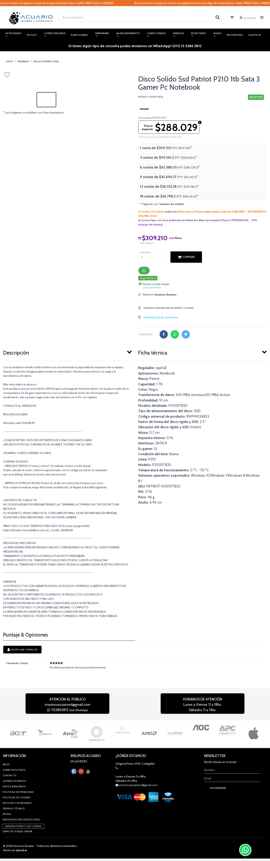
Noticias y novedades (17, 776)
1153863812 (67, 710)
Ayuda (7, 787)
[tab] (67, 352)
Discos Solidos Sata (46, 61)
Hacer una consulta (22, 650)
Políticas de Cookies (17, 771)
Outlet (32, 34)
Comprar (186, 257)
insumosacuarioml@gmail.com (67, 705)
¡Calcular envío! (152, 287)
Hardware (102, 33)
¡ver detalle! (146, 243)
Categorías (13, 33)
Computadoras (55, 33)
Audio (217, 33)
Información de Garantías (161, 317)
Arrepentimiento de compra (23, 800)
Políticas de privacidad (18, 765)
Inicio (9, 61)
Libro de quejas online (17, 805)
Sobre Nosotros (14, 743)
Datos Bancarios (14, 760)
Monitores (198, 33)
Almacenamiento (128, 33)
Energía (178, 33)
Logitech (254, 34)
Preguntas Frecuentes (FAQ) (21, 793)
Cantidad (145, 252)
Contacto (9, 749)
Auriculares (79, 34)
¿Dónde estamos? (14, 754)
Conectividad (156, 33)
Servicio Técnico (14, 782)
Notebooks (235, 34)
